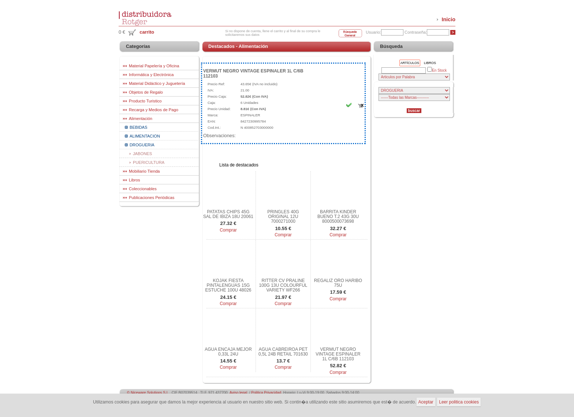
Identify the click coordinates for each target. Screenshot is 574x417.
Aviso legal (238, 393)
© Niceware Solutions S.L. (148, 393)
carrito (146, 32)
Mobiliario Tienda (144, 171)
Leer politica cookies (459, 402)
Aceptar (425, 402)
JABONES (142, 153)
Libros (134, 180)
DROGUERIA (142, 145)
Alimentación (140, 118)
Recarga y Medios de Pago (153, 110)
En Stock (437, 70)
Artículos (409, 63)
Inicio (448, 19)
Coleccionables (143, 189)
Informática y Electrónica (151, 74)
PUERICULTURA (148, 162)
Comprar (228, 230)
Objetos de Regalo (146, 92)
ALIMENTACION (145, 136)
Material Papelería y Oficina (154, 66)
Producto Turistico (145, 101)
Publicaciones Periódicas (151, 197)
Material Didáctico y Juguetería (157, 83)
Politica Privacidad (266, 393)
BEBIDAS (139, 127)
